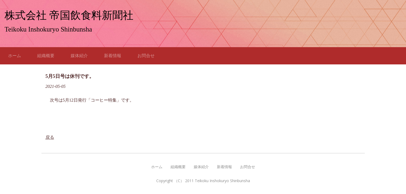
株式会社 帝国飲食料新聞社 (69, 15)
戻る (50, 137)
